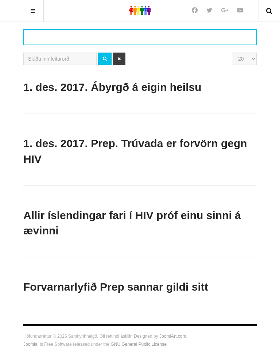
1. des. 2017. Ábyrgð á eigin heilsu (112, 87)
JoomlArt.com (172, 336)
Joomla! (31, 344)
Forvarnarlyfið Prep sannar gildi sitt (115, 287)
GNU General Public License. (139, 344)
